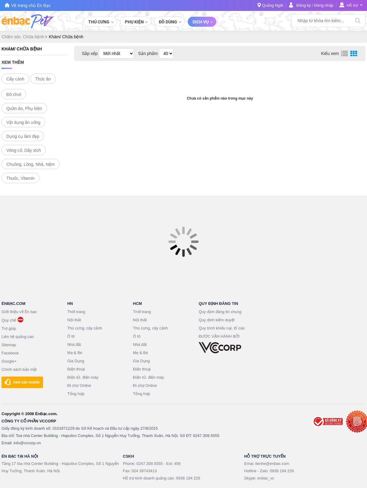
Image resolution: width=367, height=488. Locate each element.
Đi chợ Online (79, 385)
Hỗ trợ (352, 5)
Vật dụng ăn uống (23, 122)
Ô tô (71, 336)
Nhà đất (74, 344)
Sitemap (9, 345)
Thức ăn (43, 79)
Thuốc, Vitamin (20, 178)
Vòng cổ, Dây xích (23, 150)
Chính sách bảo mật (19, 369)
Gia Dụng (75, 361)
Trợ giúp (9, 328)
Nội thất (74, 320)
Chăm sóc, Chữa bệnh (23, 36)
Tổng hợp (75, 393)
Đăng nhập (323, 5)
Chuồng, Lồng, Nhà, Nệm (30, 164)
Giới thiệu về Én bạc (19, 311)
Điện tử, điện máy (82, 377)
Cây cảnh (15, 79)
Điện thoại (76, 369)
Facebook (10, 353)
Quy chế (9, 320)
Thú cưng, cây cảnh (84, 328)
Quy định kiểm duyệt (216, 320)
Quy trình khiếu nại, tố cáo (222, 328)
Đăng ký (303, 5)
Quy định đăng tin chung (220, 311)
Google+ (9, 361)
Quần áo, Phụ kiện (24, 108)
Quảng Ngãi (272, 5)
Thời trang (76, 311)
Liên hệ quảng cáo (18, 336)
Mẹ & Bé (74, 352)
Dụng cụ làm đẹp (22, 136)
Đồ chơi (13, 94)
